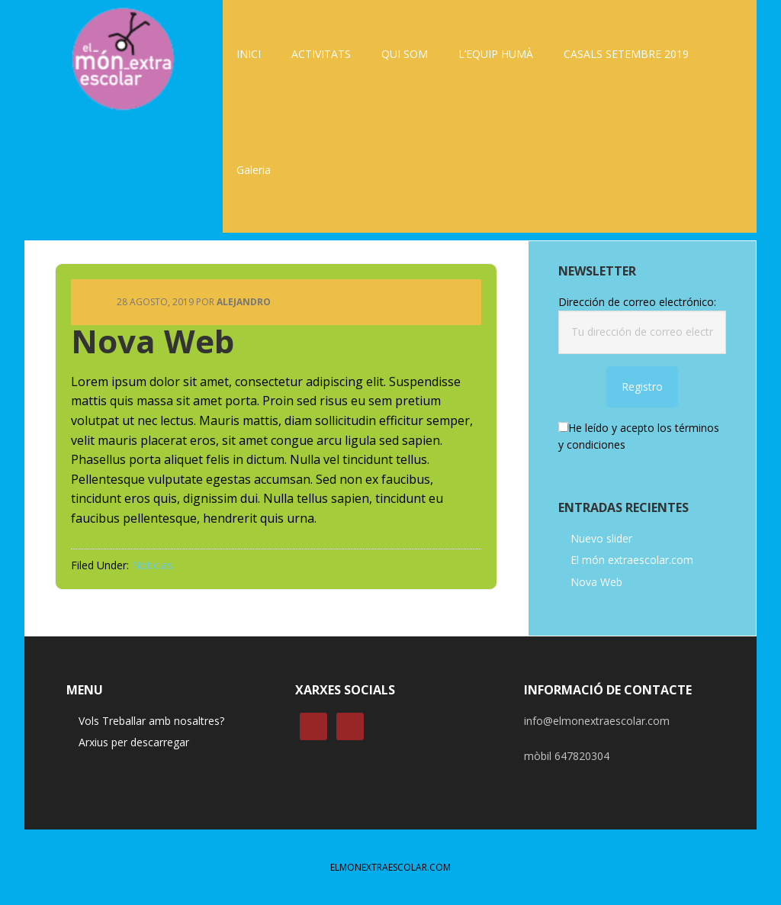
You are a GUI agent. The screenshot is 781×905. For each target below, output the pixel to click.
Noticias (152, 565)
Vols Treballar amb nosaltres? (151, 720)
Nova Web (596, 582)
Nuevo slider (601, 538)
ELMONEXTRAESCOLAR (123, 57)
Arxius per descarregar (134, 742)
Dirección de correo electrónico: (637, 302)
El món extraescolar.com (631, 559)
